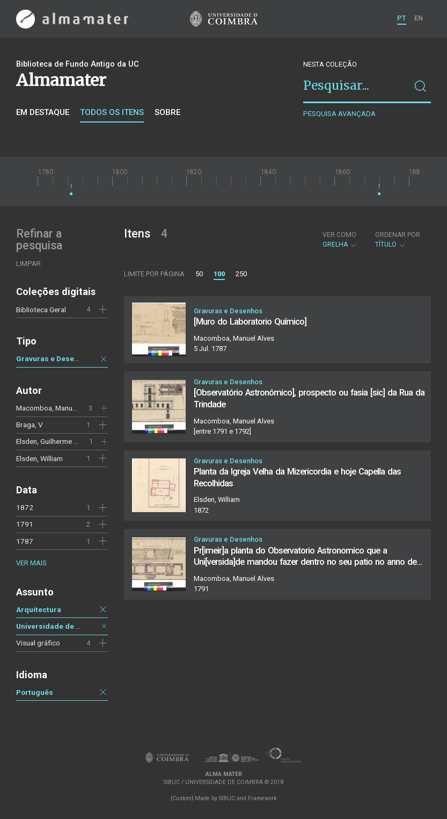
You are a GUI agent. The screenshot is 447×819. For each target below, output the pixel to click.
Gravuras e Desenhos (53, 358)
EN (418, 18)
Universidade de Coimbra (61, 626)
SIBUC (227, 798)
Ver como (339, 235)
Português (34, 692)
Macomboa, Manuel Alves (56, 408)
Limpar (28, 264)
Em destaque (42, 112)
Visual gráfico (38, 642)
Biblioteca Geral (41, 309)
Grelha (340, 240)
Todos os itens (112, 112)
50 (199, 274)
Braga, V (29, 424)
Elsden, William (39, 458)
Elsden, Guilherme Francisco (60, 441)
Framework (262, 798)
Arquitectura (38, 609)
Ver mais (31, 563)
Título (397, 240)
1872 (24, 507)
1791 (24, 524)
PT (401, 18)
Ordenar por (397, 235)
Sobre (167, 112)
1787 (24, 541)
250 (241, 274)
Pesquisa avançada (339, 114)
